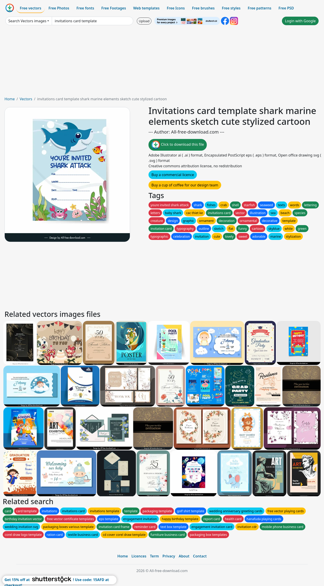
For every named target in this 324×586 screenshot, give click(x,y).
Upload (144, 21)
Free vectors (30, 8)
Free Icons (176, 8)
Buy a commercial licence (172, 174)
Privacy (168, 556)
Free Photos (58, 8)
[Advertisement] (162, 62)
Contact (200, 556)
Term (154, 556)
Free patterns (259, 8)
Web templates (146, 8)
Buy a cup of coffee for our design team (184, 185)
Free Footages (113, 8)
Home (9, 98)
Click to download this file (177, 145)
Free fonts (85, 8)
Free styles (231, 8)
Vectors (26, 98)
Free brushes (203, 8)
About (184, 556)
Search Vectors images (27, 20)
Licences (138, 556)
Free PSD (286, 8)
